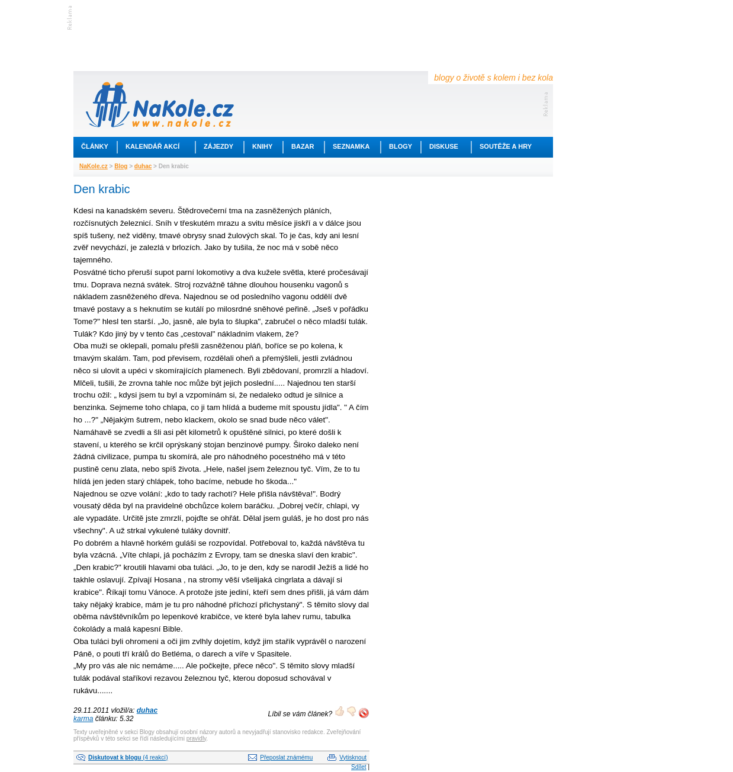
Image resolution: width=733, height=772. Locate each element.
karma (83, 719)
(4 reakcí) (128, 757)
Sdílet (358, 767)
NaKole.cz (93, 166)
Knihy (262, 146)
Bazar (302, 146)
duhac (143, 166)
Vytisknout (352, 757)
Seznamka (351, 146)
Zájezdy (218, 146)
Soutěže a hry (506, 146)
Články (94, 146)
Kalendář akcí (152, 146)
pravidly (197, 738)
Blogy (400, 146)
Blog (120, 166)
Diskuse (443, 146)
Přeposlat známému (286, 757)
